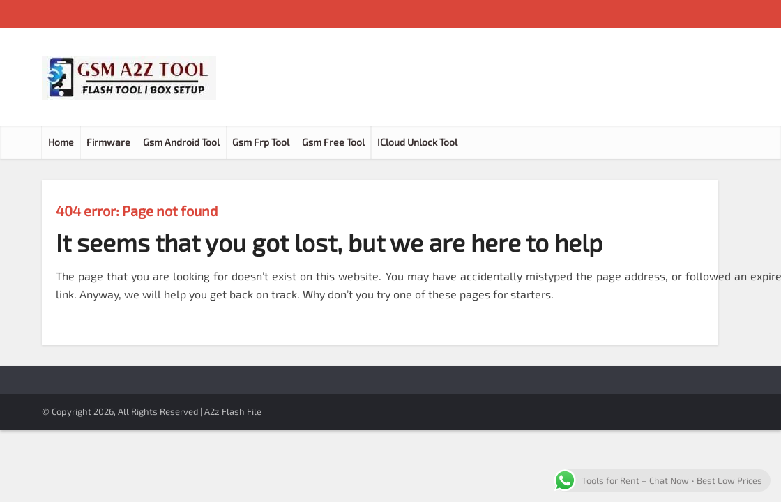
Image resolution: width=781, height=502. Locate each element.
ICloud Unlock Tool (417, 142)
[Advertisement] (485, 76)
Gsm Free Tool (333, 142)
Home (61, 142)
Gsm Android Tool (181, 142)
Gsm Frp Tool (260, 142)
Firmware (108, 142)
